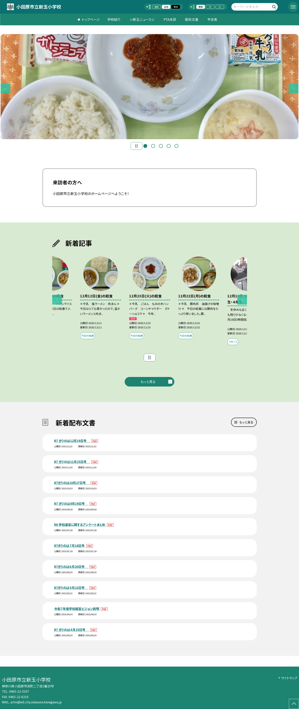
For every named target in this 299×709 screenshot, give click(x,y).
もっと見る (147, 381)
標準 (200, 6)
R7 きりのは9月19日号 (71, 503)
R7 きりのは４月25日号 (71, 629)
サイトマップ (289, 678)
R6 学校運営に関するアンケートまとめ (80, 524)
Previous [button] (5, 88)
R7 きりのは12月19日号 (72, 440)
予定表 (212, 19)
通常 (156, 6)
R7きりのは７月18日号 (69, 545)
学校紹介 (114, 19)
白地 (166, 6)
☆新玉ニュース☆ (142, 19)
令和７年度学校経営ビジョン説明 (77, 608)
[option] (149, 86)
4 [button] (169, 146)
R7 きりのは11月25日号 (72, 461)
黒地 (176, 6)
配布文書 (191, 19)
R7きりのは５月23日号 (71, 587)
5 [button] (176, 146)
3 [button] (161, 146)
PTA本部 (170, 19)
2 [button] (153, 146)
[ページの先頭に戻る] (294, 704)
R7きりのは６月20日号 (71, 566)
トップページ (91, 19)
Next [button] (293, 88)
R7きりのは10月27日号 (72, 482)
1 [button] (145, 146)
